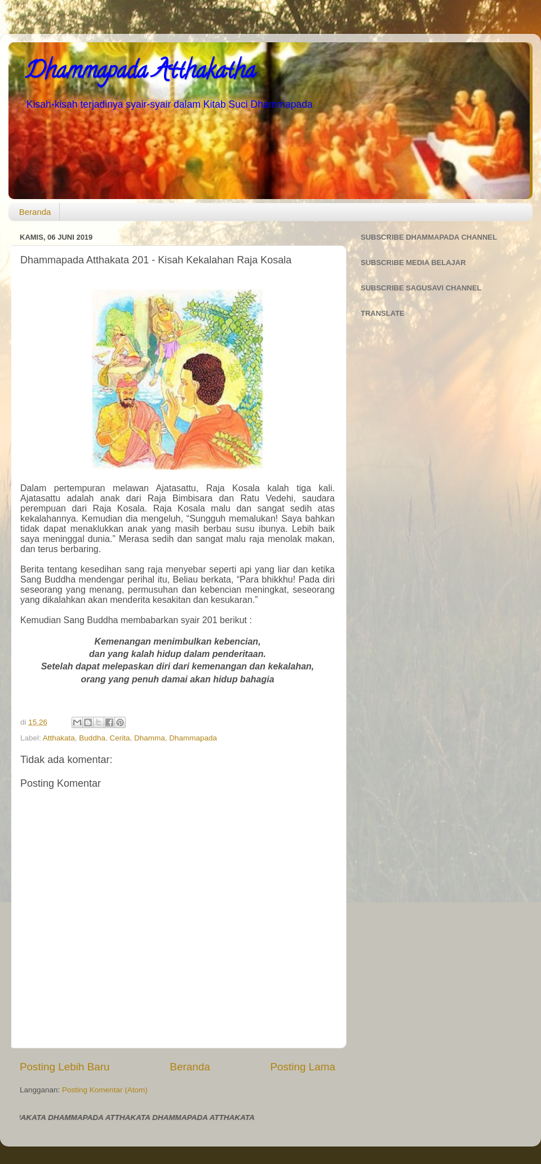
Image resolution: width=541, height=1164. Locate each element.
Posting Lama (302, 1067)
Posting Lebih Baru (65, 1067)
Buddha (92, 738)
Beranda (35, 212)
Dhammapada (193, 738)
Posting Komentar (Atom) (105, 1090)
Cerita (119, 738)
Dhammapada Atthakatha (140, 73)
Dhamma (149, 738)
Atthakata (59, 738)
